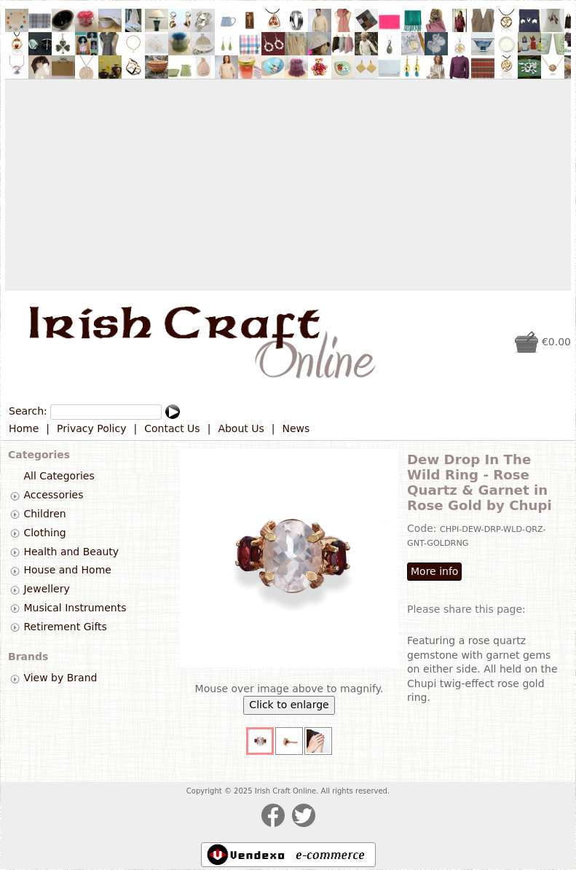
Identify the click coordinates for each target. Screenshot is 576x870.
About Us (241, 428)
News (296, 428)
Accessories (53, 495)
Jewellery (46, 589)
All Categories (58, 476)
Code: (423, 528)
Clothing (44, 532)
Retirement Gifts (64, 626)
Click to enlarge (288, 704)
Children (44, 514)
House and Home (67, 570)
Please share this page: (466, 609)
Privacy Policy (91, 428)
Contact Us (172, 428)
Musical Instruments (74, 608)
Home (24, 428)
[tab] (14, 495)
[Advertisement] (288, 185)
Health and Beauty (71, 551)
